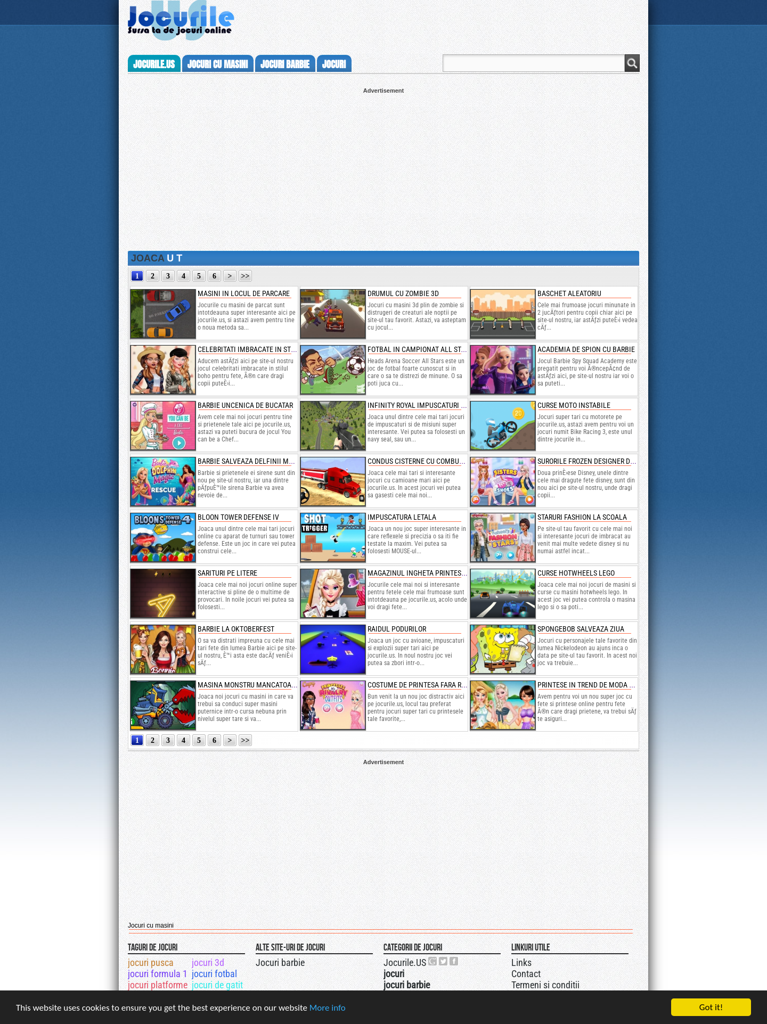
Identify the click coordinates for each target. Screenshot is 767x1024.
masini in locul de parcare (244, 293)
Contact (526, 973)
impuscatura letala (402, 517)
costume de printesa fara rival (421, 685)
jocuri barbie (284, 64)
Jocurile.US (405, 962)
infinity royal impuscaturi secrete (427, 405)
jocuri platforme (157, 984)
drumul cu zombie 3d (403, 293)
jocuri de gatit (217, 984)
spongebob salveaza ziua (580, 629)
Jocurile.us (154, 64)
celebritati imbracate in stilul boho (261, 349)
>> (245, 276)
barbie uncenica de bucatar (245, 405)
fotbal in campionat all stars (420, 349)
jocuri (334, 64)
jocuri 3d (208, 962)
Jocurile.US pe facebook (454, 961)
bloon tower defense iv (238, 517)
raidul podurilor (397, 629)
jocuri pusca (151, 962)
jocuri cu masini (217, 64)
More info (327, 1007)
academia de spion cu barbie (586, 349)
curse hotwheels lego (576, 573)
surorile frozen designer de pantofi (599, 461)
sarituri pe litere (227, 573)
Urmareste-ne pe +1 (433, 961)
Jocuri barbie (280, 962)
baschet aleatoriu (569, 293)
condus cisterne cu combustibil (423, 461)
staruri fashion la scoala (582, 517)
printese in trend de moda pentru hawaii (608, 685)
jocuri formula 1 (157, 973)
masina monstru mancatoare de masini (265, 685)
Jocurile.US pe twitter (443, 961)
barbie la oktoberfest (236, 629)
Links (521, 962)
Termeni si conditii (545, 984)
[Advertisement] (383, 168)
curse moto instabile (573, 405)
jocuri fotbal (214, 973)
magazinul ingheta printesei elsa (426, 573)
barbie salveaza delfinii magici (252, 461)
